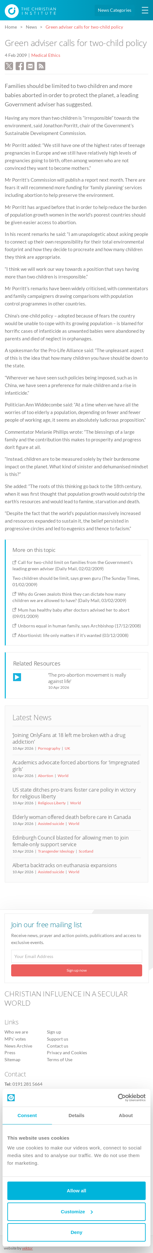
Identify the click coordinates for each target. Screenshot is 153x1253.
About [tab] (126, 1115)
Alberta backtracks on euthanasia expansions (64, 865)
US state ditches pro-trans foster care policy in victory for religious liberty (74, 793)
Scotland (86, 851)
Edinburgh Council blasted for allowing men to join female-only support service (70, 841)
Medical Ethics (45, 55)
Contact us (57, 1046)
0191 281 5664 (27, 1084)
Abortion (45, 775)
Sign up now (77, 970)
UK (67, 748)
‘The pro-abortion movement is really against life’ (87, 678)
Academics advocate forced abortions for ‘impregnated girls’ (76, 766)
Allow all (76, 1190)
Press (9, 1052)
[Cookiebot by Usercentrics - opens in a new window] (118, 1098)
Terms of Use (59, 1059)
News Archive (18, 1046)
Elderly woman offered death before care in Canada (71, 817)
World (63, 775)
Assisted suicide (51, 823)
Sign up (54, 1032)
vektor (27, 1248)
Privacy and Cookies (67, 1052)
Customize (77, 1211)
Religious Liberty (52, 803)
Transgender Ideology (56, 851)
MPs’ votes (15, 1039)
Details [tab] (76, 1115)
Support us (57, 1039)
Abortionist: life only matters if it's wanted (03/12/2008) (73, 635)
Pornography (49, 748)
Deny (77, 1232)
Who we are (16, 1032)
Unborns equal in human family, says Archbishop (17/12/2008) (79, 625)
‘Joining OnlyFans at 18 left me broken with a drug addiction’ (69, 738)
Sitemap (12, 1059)
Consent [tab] (27, 1115)
